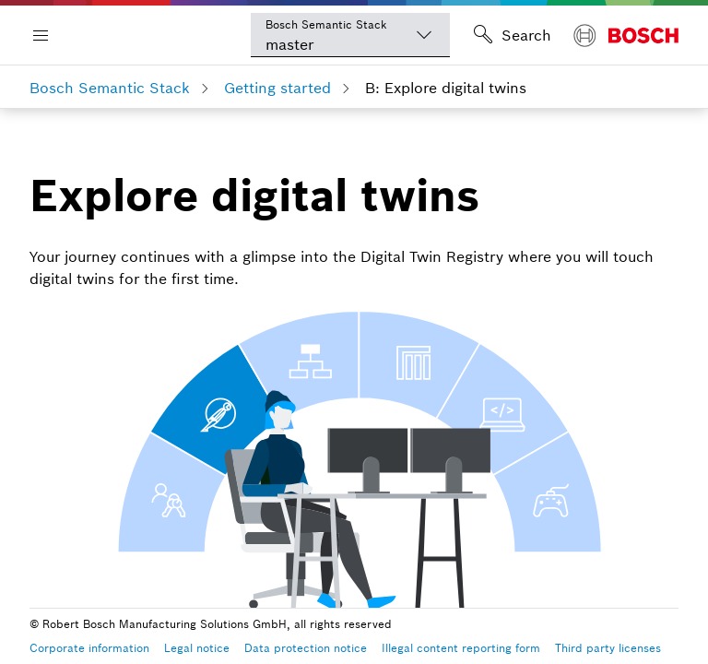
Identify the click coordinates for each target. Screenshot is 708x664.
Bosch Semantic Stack (110, 87)
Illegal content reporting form (461, 648)
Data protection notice (305, 648)
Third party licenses (608, 648)
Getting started (277, 87)
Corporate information (89, 648)
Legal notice (197, 648)
